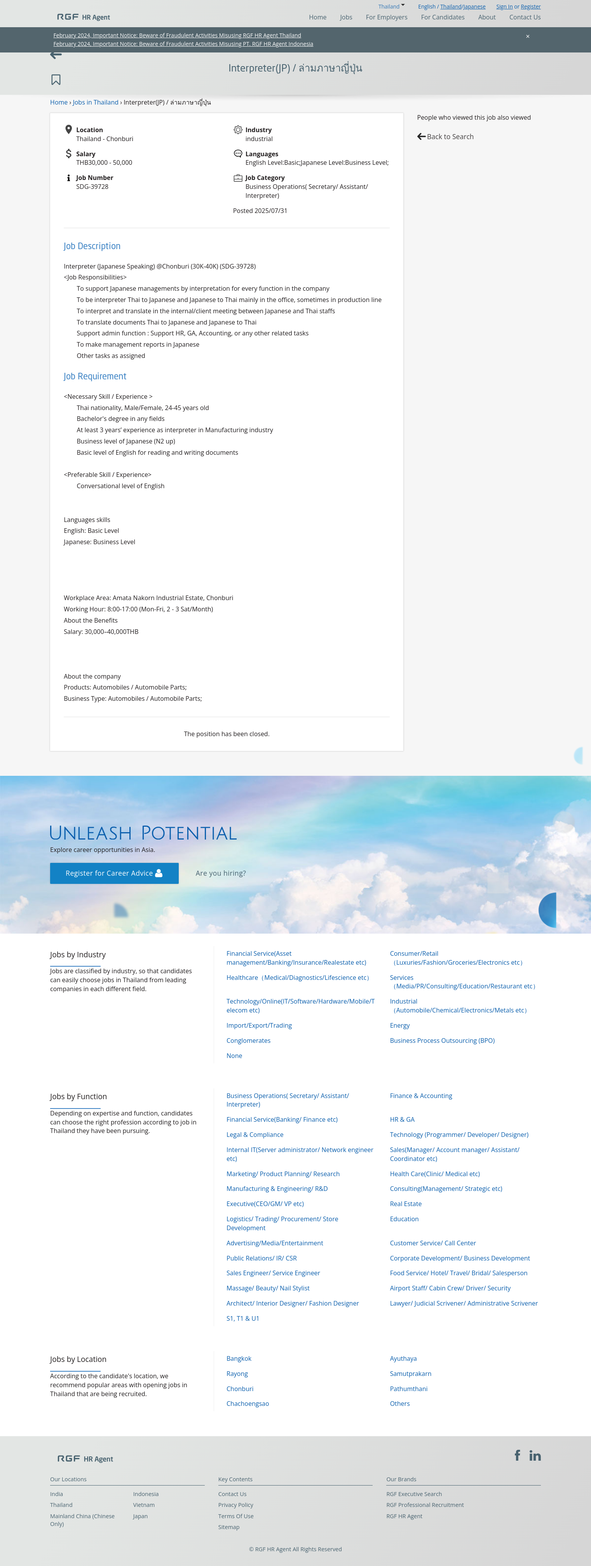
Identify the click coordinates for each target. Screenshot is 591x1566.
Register (531, 6)
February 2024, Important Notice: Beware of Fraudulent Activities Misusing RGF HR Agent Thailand (178, 35)
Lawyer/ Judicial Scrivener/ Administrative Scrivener (464, 1303)
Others (400, 1403)
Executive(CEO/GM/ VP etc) (265, 1203)
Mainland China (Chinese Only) (82, 1520)
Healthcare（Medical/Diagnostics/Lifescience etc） (300, 977)
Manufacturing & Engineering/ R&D (277, 1188)
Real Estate (406, 1203)
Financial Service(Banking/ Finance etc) (282, 1119)
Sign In (504, 6)
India (56, 1494)
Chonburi (240, 1388)
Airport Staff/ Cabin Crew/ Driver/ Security (450, 1288)
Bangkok (239, 1358)
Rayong (237, 1373)
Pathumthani (409, 1388)
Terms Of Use (236, 1516)
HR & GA (402, 1119)
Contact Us (525, 17)
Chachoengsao (248, 1403)
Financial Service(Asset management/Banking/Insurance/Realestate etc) (296, 958)
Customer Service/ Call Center (433, 1243)
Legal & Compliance (255, 1134)
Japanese (475, 6)
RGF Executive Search (414, 1494)
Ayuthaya (403, 1358)
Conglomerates (248, 1040)
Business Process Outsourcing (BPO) (442, 1040)
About (487, 17)
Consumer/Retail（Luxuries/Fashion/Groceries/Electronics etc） (458, 958)
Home (317, 17)
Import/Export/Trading (259, 1025)
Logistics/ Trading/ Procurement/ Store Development (282, 1223)
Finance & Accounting (421, 1095)
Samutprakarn (411, 1373)
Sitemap (229, 1527)
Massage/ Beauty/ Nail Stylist (268, 1288)
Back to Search (450, 136)
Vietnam (144, 1504)
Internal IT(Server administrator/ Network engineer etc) (300, 1154)
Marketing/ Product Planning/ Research (283, 1174)
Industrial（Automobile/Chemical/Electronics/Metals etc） (460, 1005)
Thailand (450, 6)
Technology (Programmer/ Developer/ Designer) (459, 1134)
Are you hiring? (221, 873)
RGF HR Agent (404, 1516)
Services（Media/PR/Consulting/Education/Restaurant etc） (464, 982)
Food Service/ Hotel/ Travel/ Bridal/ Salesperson (459, 1273)
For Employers (387, 17)
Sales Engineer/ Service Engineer (273, 1273)
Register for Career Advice (114, 873)
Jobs (346, 17)
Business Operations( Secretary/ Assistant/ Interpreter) (288, 1100)
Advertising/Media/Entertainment (275, 1243)
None (234, 1055)
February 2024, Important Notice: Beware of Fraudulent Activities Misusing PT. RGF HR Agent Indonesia (184, 43)
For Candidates (443, 17)
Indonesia (146, 1494)
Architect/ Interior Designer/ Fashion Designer (293, 1303)
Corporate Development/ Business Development (460, 1258)
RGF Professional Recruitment (425, 1504)
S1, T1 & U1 (243, 1318)
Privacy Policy (235, 1504)
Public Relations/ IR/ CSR (262, 1258)
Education (404, 1219)
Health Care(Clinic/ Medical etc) (435, 1174)
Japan (140, 1516)
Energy (400, 1025)
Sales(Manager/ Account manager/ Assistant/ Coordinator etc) (455, 1154)
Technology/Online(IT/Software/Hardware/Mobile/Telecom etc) (301, 1005)
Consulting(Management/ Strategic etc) (446, 1188)
